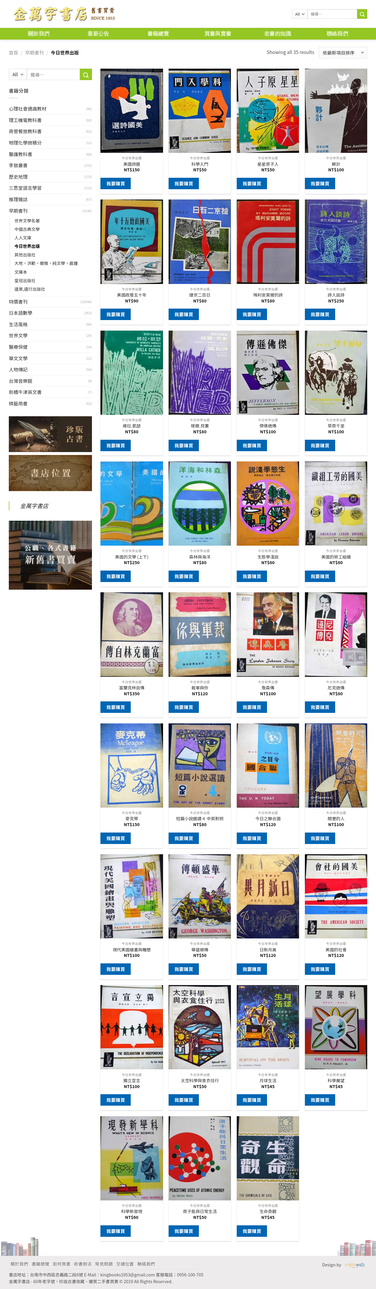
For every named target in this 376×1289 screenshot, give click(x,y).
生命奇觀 (267, 1211)
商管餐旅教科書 (25, 131)
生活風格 (18, 324)
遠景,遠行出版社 (29, 289)
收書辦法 (83, 1264)
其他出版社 (25, 254)
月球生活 (267, 1080)
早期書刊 (34, 52)
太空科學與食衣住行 (200, 1080)
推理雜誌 (18, 199)
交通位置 (125, 1264)
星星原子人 (267, 164)
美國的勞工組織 (336, 557)
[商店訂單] (343, 52)
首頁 (13, 52)
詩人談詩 (336, 295)
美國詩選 (131, 164)
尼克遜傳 (336, 688)
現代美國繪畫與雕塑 (132, 950)
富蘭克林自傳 (131, 688)
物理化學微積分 (25, 142)
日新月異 (267, 950)
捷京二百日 (199, 295)
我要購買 (115, 183)
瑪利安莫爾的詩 (268, 295)
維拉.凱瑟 (132, 426)
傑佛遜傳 (267, 426)
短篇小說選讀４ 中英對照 (200, 818)
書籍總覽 (158, 34)
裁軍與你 (200, 688)
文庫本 (20, 272)
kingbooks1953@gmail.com (127, 1274)
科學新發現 (131, 1211)
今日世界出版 (27, 246)
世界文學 (18, 335)
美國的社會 (336, 950)
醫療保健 (18, 346)
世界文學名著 (27, 220)
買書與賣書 (217, 34)
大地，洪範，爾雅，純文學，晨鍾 (46, 263)
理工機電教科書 (25, 120)
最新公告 (98, 34)
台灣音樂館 (20, 380)
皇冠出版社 (25, 280)
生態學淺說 (267, 557)
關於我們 (38, 34)
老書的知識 (277, 34)
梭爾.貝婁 (200, 426)
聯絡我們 (337, 34)
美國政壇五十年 (132, 295)
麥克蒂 (131, 818)
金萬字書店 (34, 506)
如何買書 (61, 1264)
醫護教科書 (20, 154)
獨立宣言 (131, 1080)
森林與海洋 (199, 557)
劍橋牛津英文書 (25, 391)
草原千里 (336, 426)
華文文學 (18, 358)
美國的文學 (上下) (132, 557)
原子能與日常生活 (200, 1211)
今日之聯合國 (268, 818)
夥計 (336, 164)
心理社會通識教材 (27, 108)
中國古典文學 (27, 229)
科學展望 (336, 1080)
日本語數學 (20, 312)
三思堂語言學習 (25, 187)
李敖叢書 (18, 165)
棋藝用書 (18, 403)
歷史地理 (18, 176)
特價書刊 (18, 301)
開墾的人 (336, 818)
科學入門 (200, 164)
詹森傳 (268, 688)
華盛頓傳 (200, 950)
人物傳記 (18, 369)
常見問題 (104, 1264)
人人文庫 (22, 237)
